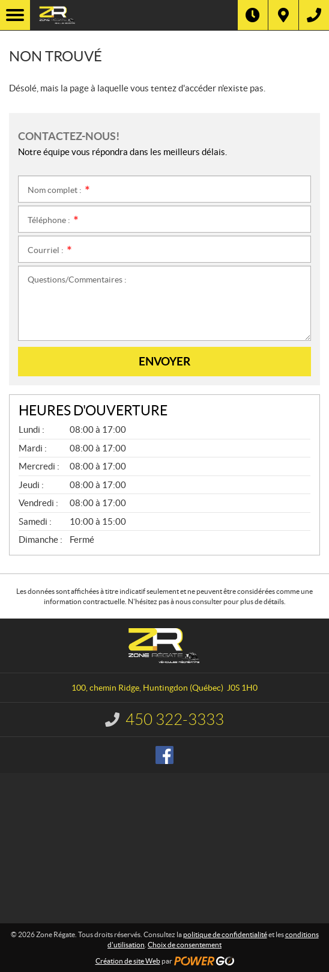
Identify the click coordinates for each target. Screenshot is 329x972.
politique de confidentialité (225, 934)
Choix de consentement (185, 945)
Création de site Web (127, 961)
